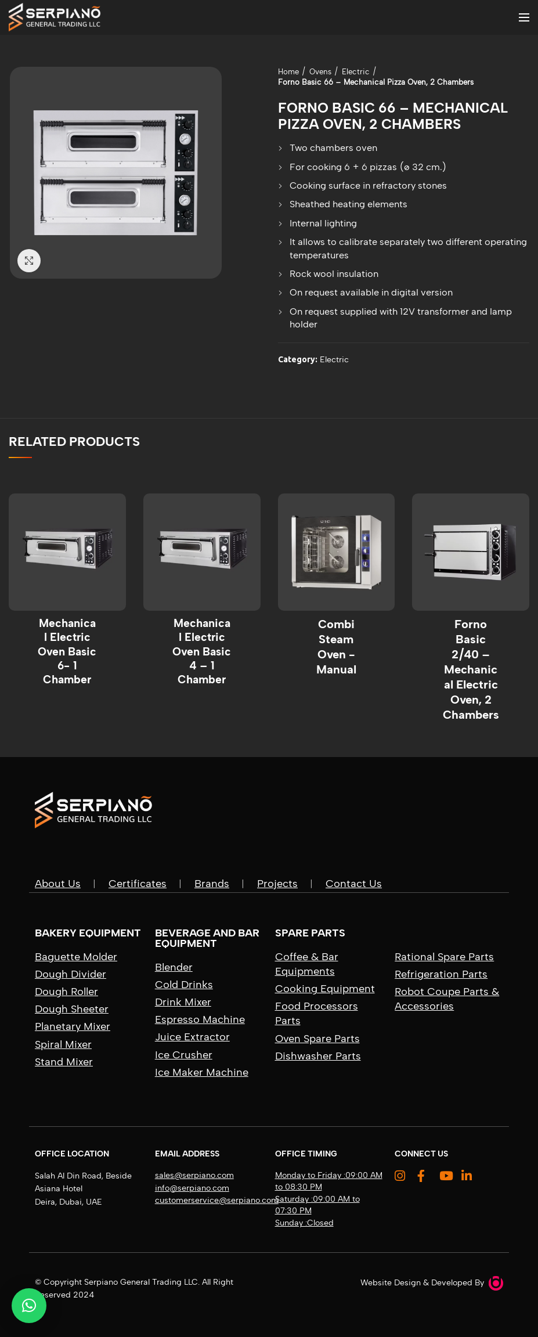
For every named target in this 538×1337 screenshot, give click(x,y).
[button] (29, 1305)
